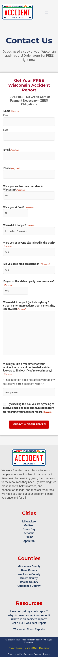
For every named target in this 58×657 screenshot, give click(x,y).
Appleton (28, 541)
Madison (29, 525)
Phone (11, 168)
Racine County (29, 582)
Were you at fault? (18, 207)
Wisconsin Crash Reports (29, 629)
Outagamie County (29, 585)
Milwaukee (29, 521)
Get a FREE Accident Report (29, 623)
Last (5, 130)
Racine (29, 537)
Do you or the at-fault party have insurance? (28, 283)
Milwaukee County (28, 566)
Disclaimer (44, 648)
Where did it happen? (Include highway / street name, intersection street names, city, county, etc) (29, 306)
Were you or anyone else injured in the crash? (29, 244)
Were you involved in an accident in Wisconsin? (23, 188)
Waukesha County (29, 574)
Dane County (29, 570)
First (5, 115)
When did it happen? (19, 225)
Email (11, 150)
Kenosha (29, 533)
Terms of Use (30, 648)
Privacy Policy (15, 648)
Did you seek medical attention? (26, 264)
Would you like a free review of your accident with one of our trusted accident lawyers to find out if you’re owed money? (27, 369)
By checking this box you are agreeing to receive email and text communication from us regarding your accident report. (28, 407)
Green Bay (29, 529)
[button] (46, 12)
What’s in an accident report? (29, 619)
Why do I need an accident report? (29, 615)
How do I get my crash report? (29, 611)
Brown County (29, 578)
